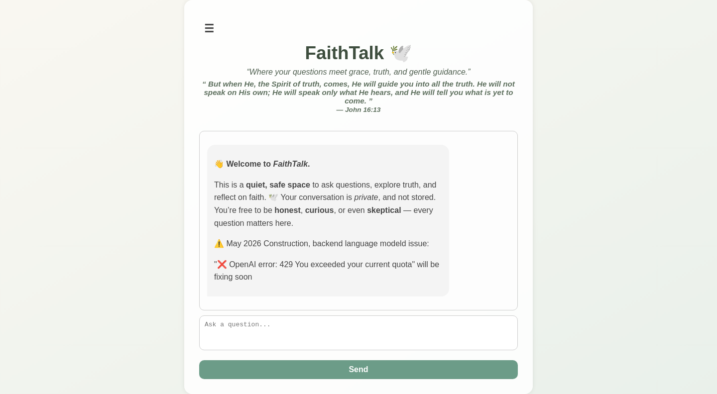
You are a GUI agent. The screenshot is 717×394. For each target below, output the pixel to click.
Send (358, 369)
